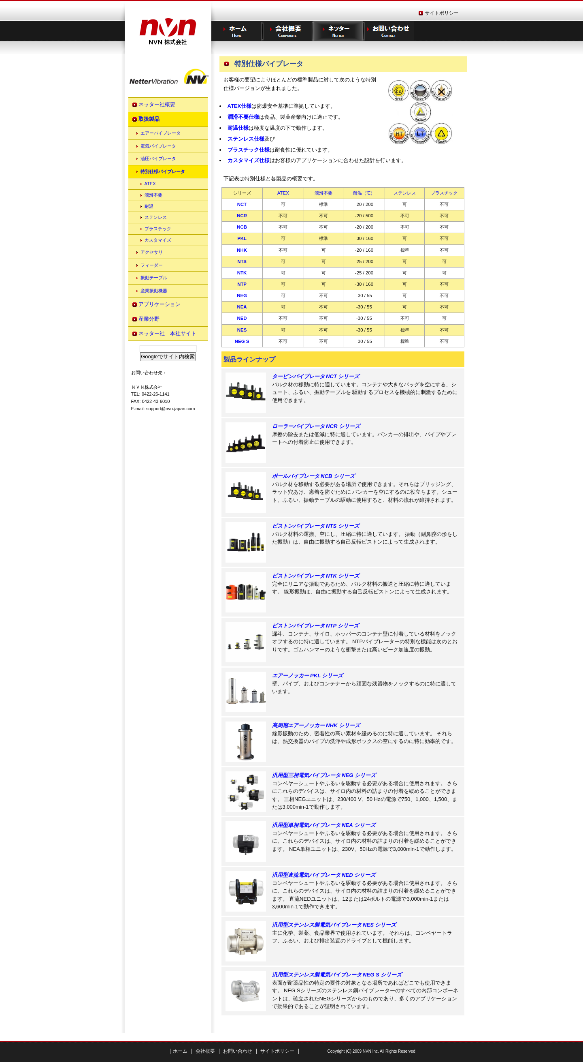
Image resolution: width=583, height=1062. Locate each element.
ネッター (338, 31)
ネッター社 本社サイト (167, 333)
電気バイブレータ (158, 145)
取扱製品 (149, 119)
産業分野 (149, 319)
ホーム (236, 31)
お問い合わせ (388, 31)
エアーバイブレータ (160, 133)
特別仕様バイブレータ (162, 171)
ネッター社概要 (156, 104)
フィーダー (151, 265)
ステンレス (156, 217)
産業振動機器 (153, 290)
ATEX (150, 183)
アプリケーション (159, 304)
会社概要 (204, 1051)
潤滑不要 (153, 195)
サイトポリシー (442, 13)
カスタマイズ (158, 240)
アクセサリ (151, 252)
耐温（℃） (364, 193)
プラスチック (158, 228)
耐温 (149, 206)
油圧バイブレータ (158, 158)
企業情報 (287, 31)
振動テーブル (153, 277)
